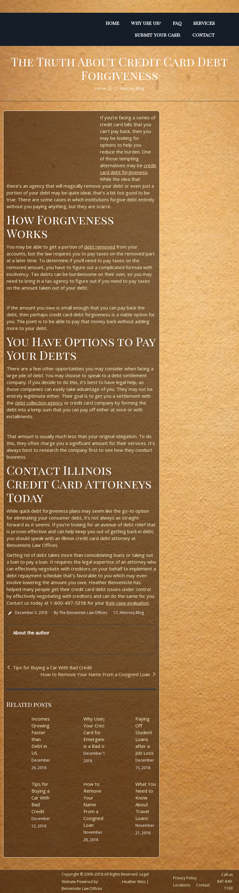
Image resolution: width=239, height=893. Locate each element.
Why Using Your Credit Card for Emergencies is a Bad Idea (97, 732)
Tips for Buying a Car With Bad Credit (52, 667)
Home (100, 88)
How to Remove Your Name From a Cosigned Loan (95, 674)
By (80, 612)
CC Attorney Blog (129, 88)
